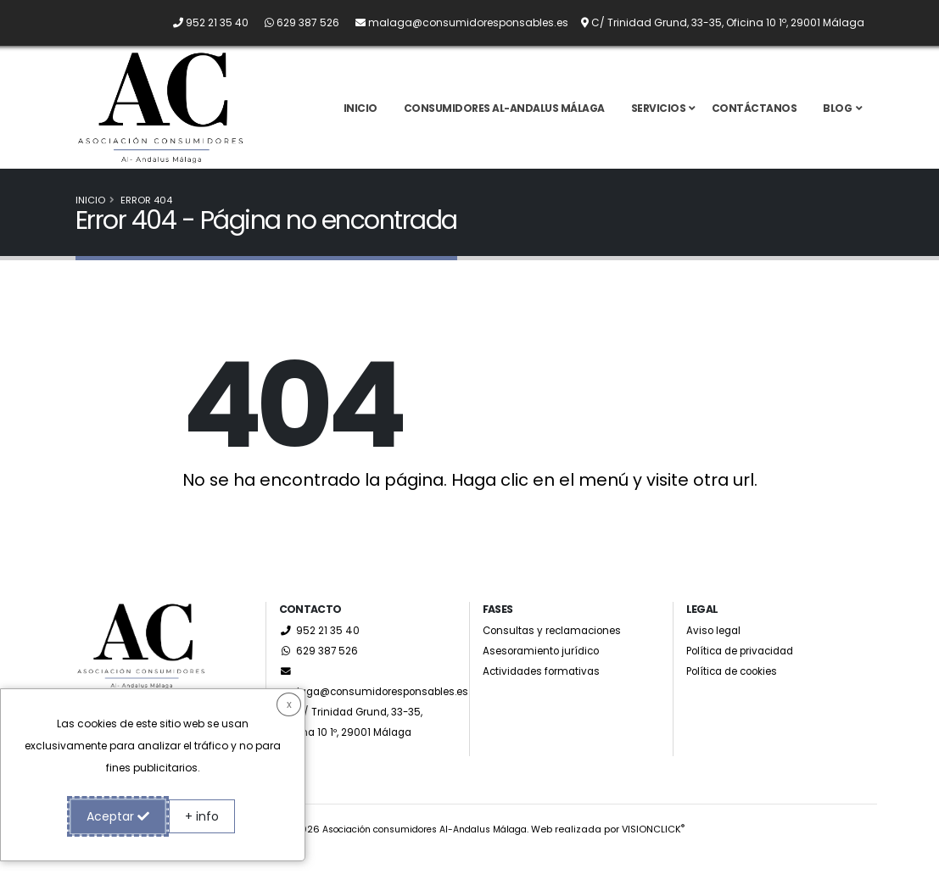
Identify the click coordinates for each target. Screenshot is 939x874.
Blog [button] (837, 118)
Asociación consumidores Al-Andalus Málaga (425, 849)
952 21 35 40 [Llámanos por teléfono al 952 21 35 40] (320, 650)
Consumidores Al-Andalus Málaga (504, 118)
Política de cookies (737, 691)
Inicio (360, 118)
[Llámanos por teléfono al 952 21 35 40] (204, 22)
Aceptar (118, 816)
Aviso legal (715, 650)
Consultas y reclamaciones (557, 650)
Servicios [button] (658, 118)
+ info (202, 816)
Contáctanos (754, 118)
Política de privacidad (746, 671)
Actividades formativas (545, 691)
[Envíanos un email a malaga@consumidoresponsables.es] (455, 22)
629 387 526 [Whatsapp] (320, 671)
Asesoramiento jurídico (546, 671)
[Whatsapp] (295, 22)
